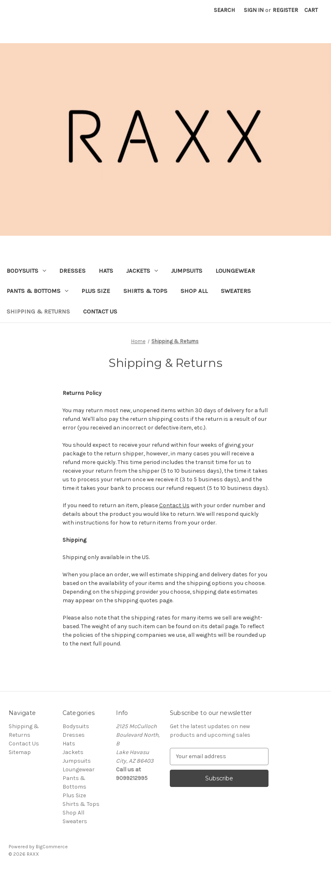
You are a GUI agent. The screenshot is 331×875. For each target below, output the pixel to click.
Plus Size (95, 291)
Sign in (254, 10)
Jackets (142, 270)
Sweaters (236, 291)
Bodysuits (26, 270)
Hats (106, 270)
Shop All (194, 291)
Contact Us (100, 311)
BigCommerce (52, 846)
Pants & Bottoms (37, 291)
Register (285, 10)
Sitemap (20, 752)
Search (224, 10)
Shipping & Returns (38, 311)
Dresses (72, 270)
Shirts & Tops (145, 291)
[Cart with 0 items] (311, 10)
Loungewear (235, 270)
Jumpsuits (186, 270)
